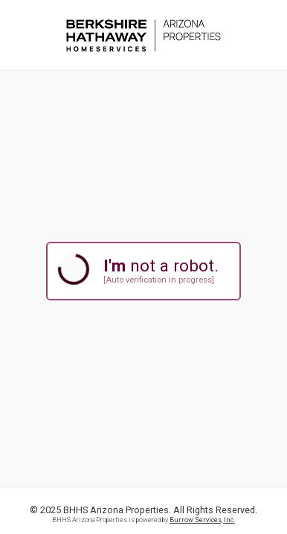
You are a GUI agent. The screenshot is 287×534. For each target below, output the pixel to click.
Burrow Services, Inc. (202, 520)
